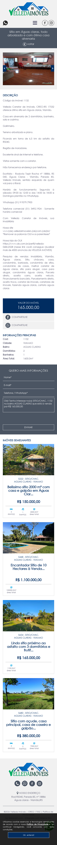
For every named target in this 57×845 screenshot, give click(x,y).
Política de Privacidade (37, 824)
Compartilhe (16, 317)
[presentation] (23, 418)
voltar (28, 44)
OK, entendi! (28, 835)
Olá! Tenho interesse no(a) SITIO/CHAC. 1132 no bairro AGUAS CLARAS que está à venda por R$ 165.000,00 (28, 405)
